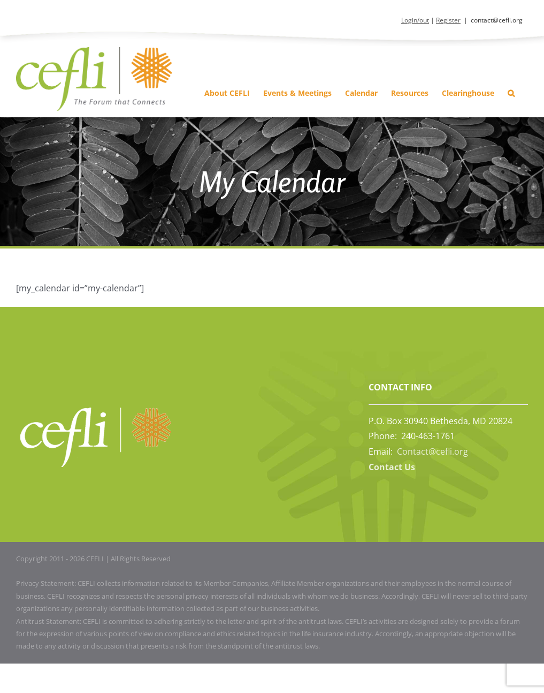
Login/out (415, 20)
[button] (511, 92)
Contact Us (392, 467)
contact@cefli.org (497, 20)
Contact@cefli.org (432, 451)
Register (448, 20)
